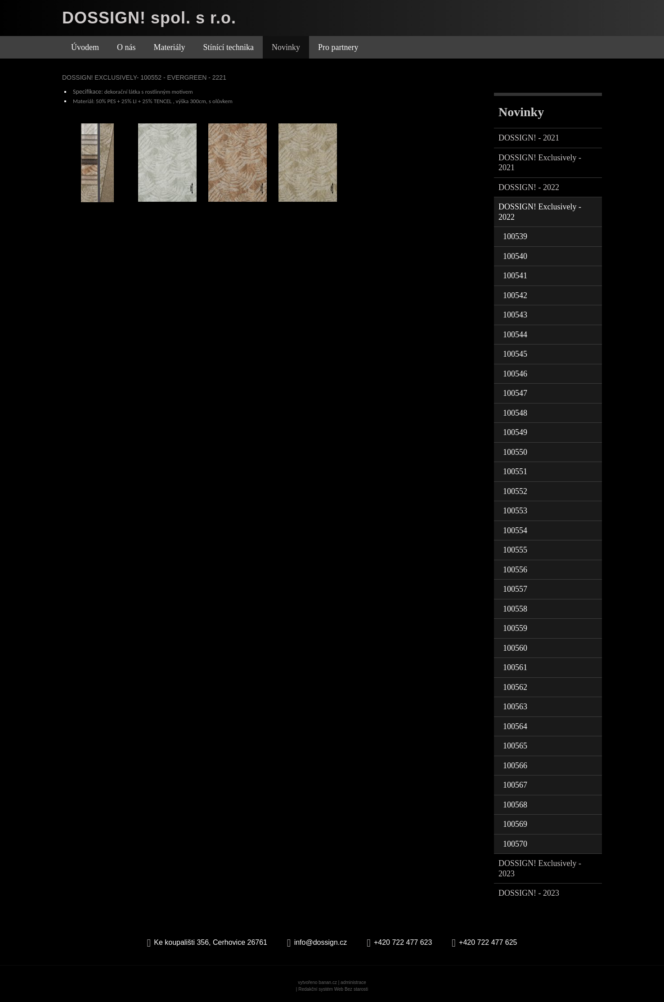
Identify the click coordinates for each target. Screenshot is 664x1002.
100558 (515, 608)
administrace (353, 982)
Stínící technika (228, 47)
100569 (515, 824)
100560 (515, 648)
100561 (515, 667)
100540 (515, 256)
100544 (515, 334)
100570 (515, 843)
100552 (515, 491)
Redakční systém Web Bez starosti (333, 989)
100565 (515, 745)
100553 (515, 510)
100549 (515, 432)
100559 (515, 628)
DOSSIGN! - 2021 (528, 137)
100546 (515, 373)
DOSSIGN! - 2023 (528, 893)
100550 (515, 452)
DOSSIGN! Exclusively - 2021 (539, 162)
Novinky (286, 47)
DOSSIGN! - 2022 (528, 187)
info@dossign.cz (320, 942)
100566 (515, 765)
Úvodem (85, 47)
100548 (515, 412)
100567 (515, 784)
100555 (515, 549)
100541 (515, 275)
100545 (515, 353)
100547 (515, 393)
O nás (126, 47)
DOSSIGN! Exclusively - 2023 (539, 868)
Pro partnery (338, 47)
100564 (515, 726)
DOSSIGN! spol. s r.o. (149, 18)
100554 (515, 530)
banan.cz (328, 982)
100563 (515, 706)
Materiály (169, 47)
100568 (515, 804)
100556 (515, 569)
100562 (515, 687)
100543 (515, 314)
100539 (515, 236)
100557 (515, 589)
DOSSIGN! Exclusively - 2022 (539, 212)
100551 (515, 471)
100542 (515, 295)
